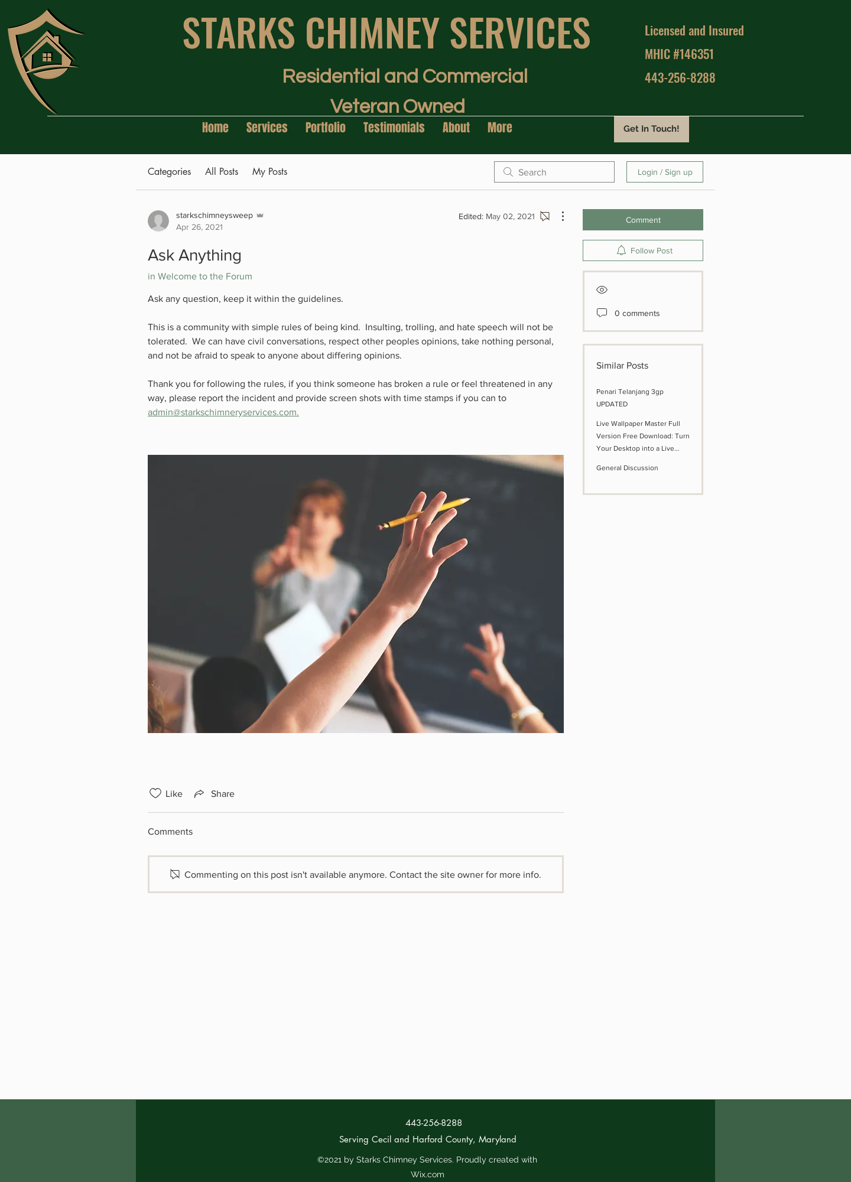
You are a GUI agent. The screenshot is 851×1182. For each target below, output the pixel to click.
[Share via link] (213, 793)
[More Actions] (557, 216)
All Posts (221, 171)
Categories (169, 171)
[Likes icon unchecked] (155, 793)
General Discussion (627, 468)
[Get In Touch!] (651, 129)
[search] (554, 172)
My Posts (269, 171)
